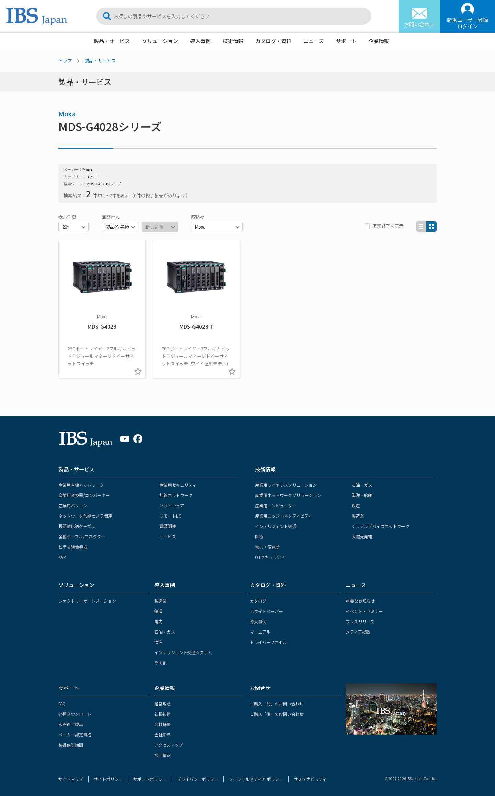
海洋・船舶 (362, 495)
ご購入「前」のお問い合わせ (277, 704)
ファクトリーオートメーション (87, 601)
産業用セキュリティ (178, 485)
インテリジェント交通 (275, 526)
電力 (158, 621)
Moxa (67, 113)
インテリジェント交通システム (183, 652)
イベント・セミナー (364, 611)
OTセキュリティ (270, 557)
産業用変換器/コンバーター (84, 495)
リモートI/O (171, 516)
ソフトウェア (172, 505)
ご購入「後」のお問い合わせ (277, 714)
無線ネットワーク (176, 495)
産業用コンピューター (275, 505)
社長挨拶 (162, 714)
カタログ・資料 (273, 40)
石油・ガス (362, 485)
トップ (65, 60)
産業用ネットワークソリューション (288, 495)
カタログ (258, 601)
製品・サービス (112, 40)
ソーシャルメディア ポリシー (256, 779)
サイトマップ (70, 779)
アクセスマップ (168, 745)
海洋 (158, 642)
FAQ (62, 704)
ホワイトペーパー (266, 611)
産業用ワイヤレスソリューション (286, 485)
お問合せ (260, 687)
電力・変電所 (267, 547)
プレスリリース (360, 621)
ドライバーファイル (268, 642)
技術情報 (233, 40)
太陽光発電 (362, 536)
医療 (259, 536)
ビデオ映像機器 (72, 547)
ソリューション (160, 40)
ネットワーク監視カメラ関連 (85, 516)
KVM (62, 557)
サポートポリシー (149, 779)
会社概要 (162, 724)
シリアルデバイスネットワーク (380, 526)
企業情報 (378, 40)
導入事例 (200, 40)
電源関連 (168, 526)
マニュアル (260, 632)
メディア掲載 (358, 632)
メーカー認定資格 (74, 734)
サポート (346, 40)
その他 (160, 663)
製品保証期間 (70, 745)
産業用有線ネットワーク (81, 485)
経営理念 (162, 704)
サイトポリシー (108, 779)
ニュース (314, 40)
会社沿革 (162, 734)
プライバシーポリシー (197, 779)
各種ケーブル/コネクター (81, 536)
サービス (168, 536)
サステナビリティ (310, 779)
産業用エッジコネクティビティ (283, 516)
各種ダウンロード (74, 714)
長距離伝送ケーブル (76, 526)
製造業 (358, 516)
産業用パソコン (72, 505)
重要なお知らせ (360, 601)
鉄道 (356, 505)
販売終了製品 (70, 724)
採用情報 (162, 755)
